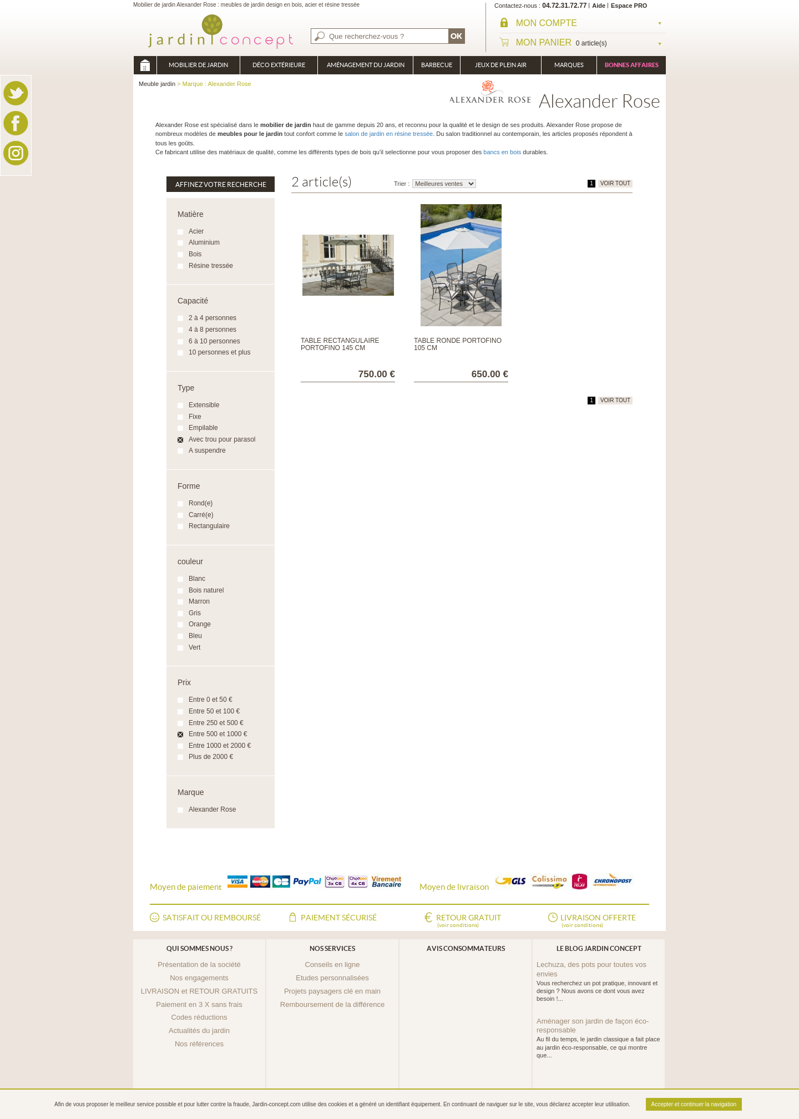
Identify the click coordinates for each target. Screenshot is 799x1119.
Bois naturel (206, 590)
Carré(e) (201, 515)
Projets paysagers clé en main (332, 991)
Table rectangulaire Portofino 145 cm (340, 344)
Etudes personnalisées (332, 978)
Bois (195, 254)
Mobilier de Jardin (198, 65)
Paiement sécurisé (339, 917)
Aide (598, 5)
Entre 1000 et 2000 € (220, 746)
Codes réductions (199, 1017)
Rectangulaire (209, 526)
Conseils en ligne (332, 964)
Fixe (195, 417)
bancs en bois (502, 152)
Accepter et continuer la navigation (693, 1104)
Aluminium (204, 242)
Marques (569, 65)
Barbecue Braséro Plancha (436, 68)
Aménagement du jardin (365, 65)
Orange (200, 624)
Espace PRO (629, 5)
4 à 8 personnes (212, 329)
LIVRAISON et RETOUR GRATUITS (199, 991)
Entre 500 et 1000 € (218, 734)
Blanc (197, 579)
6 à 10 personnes (214, 341)
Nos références (199, 1044)
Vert (194, 647)
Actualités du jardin (199, 1030)
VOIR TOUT (615, 183)
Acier (196, 231)
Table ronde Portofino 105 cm (458, 344)
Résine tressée (211, 266)
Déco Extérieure (278, 65)
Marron (199, 601)
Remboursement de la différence (332, 1004)
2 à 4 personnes (212, 318)
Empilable (203, 428)
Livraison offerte (598, 921)
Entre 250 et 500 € (216, 723)
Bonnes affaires (632, 65)
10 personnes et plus (219, 352)
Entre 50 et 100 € (214, 711)
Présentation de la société (199, 964)
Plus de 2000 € (211, 757)
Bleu (195, 636)
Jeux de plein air (501, 65)
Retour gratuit (468, 921)
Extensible (204, 405)
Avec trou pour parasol (222, 439)
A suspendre (207, 450)
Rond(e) (201, 503)
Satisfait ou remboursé (212, 917)
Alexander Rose (212, 809)
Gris (195, 613)
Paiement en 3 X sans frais (199, 1004)
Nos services (332, 948)
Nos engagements (199, 978)
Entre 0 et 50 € (210, 699)
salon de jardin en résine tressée (389, 133)
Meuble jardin (144, 65)
